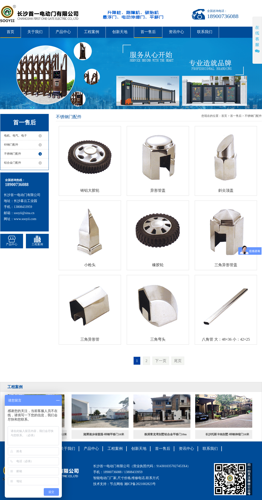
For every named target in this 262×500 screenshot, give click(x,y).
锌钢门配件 (11, 144)
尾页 (178, 361)
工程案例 (91, 32)
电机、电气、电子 (15, 135)
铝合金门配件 (12, 162)
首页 (10, 32)
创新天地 (119, 32)
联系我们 (204, 32)
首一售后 (148, 32)
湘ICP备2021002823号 (140, 484)
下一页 (160, 361)
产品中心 (63, 32)
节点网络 (116, 484)
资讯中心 (176, 32)
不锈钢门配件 (12, 153)
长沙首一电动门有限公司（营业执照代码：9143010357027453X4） (141, 466)
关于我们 (35, 32)
